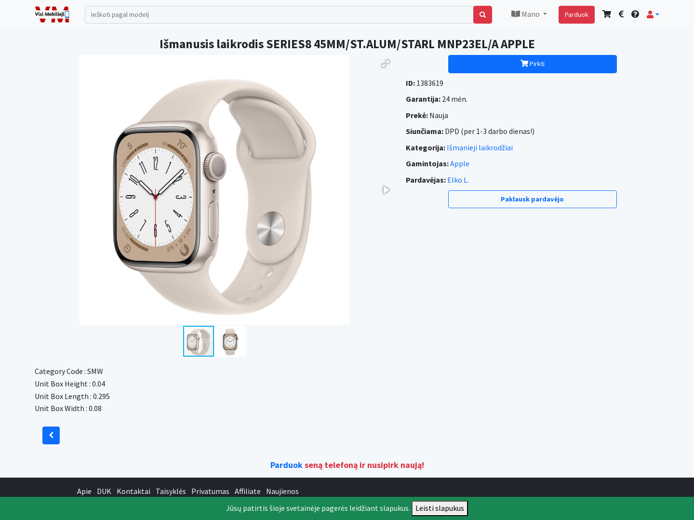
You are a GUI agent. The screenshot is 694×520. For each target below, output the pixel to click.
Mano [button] (526, 14)
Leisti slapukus (439, 508)
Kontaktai (133, 491)
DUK (104, 491)
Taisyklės (171, 491)
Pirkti (532, 63)
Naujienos (282, 491)
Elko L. (458, 180)
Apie (84, 491)
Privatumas (210, 491)
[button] (653, 14)
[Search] (279, 15)
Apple (459, 163)
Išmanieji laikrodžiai (480, 147)
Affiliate (248, 491)
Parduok (576, 14)
